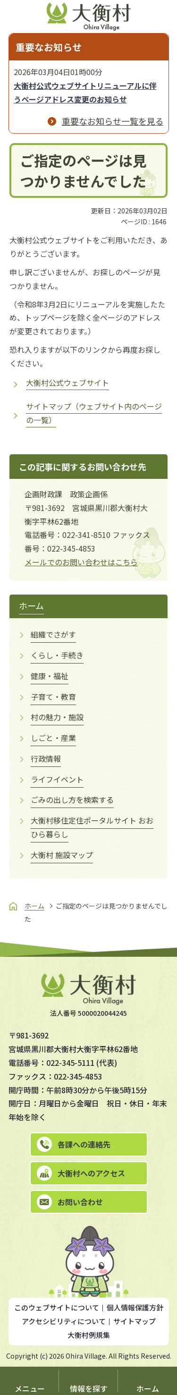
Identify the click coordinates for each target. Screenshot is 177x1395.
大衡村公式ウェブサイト (67, 382)
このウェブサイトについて (56, 1307)
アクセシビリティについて (64, 1321)
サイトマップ (134, 1321)
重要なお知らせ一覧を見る (113, 121)
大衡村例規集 (88, 1335)
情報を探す (89, 1388)
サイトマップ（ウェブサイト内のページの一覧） (94, 412)
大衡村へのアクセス (91, 1173)
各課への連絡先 (84, 1144)
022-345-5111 (70, 1062)
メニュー (30, 1388)
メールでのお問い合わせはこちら (81, 562)
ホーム (147, 1388)
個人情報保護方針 (135, 1307)
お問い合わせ (80, 1202)
